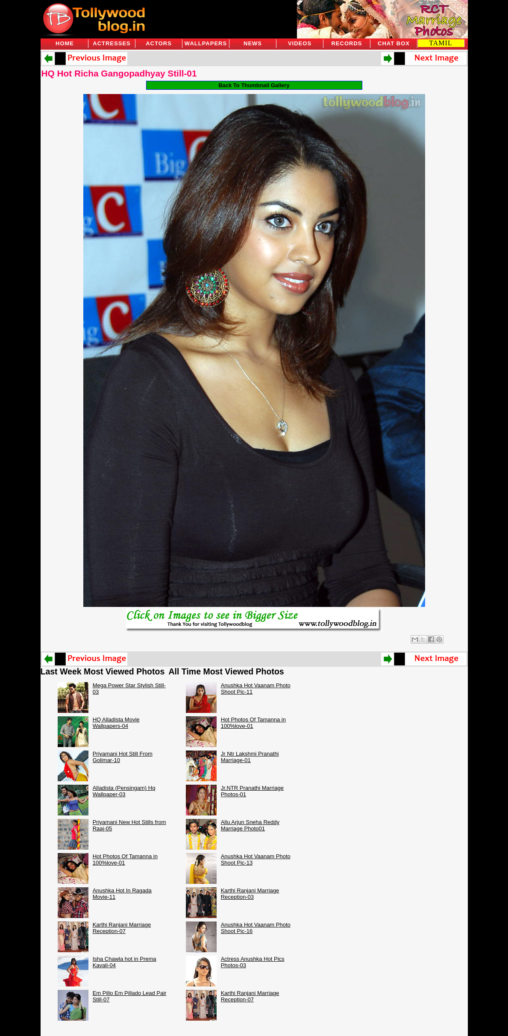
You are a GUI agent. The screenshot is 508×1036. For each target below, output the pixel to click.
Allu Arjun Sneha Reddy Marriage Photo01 (250, 825)
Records (346, 43)
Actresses (111, 43)
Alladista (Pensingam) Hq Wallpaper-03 (124, 791)
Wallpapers (206, 43)
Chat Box (394, 43)
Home (65, 43)
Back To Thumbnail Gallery (254, 85)
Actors (159, 43)
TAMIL (440, 43)
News (253, 43)
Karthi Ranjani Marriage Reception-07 (122, 927)
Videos (299, 43)
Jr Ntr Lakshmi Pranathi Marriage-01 (250, 757)
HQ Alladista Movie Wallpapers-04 (116, 722)
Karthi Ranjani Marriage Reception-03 (250, 893)
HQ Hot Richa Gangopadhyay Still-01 (119, 73)
